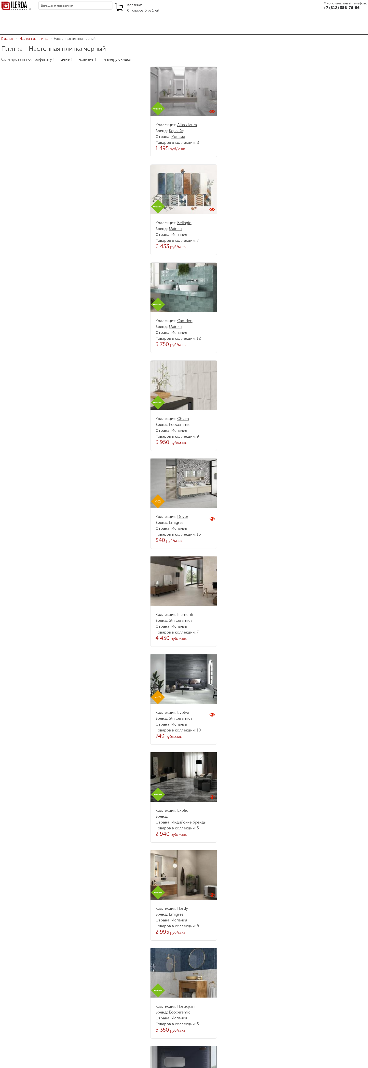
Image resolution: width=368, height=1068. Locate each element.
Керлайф (176, 130)
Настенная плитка (33, 39)
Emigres (176, 522)
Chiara (183, 418)
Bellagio (184, 222)
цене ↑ (67, 59)
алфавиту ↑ (45, 59)
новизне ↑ (87, 59)
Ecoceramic (180, 424)
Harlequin (186, 1006)
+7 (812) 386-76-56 (342, 7)
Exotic (182, 810)
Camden (184, 320)
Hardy (182, 908)
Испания (179, 234)
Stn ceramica (180, 620)
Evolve (183, 712)
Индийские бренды (188, 822)
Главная (7, 39)
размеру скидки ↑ (118, 59)
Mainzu (175, 228)
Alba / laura (187, 124)
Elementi (185, 614)
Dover (182, 516)
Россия (178, 136)
